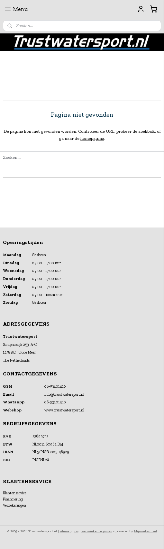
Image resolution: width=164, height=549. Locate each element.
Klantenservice (14, 493)
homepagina (92, 138)
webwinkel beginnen (96, 531)
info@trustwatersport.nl (64, 394)
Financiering (13, 499)
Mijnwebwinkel (145, 531)
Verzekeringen (14, 505)
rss (76, 531)
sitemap (65, 531)
